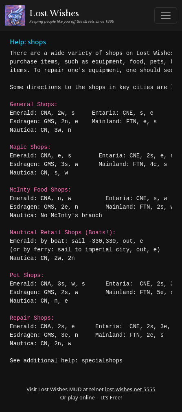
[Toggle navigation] (165, 15)
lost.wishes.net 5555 (130, 389)
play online (81, 397)
